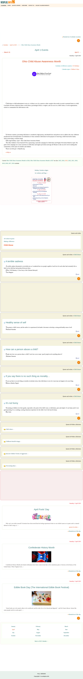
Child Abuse (77, 254)
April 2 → (78, 52)
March (66, 626)
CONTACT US (31, 5)
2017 (10, 163)
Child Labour (9, 429)
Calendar (5, 45)
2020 (76, 160)
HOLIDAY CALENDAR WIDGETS (42, 5)
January (13, 626)
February (38, 626)
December (66, 635)
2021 (73, 160)
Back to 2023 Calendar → (41, 641)
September (66, 632)
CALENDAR (3, 5)
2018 (6, 163)
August (38, 632)
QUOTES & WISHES (16, 5)
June (66, 629)
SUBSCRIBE (24, 5)
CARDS (9, 5)
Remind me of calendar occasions (71, 37)
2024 (63, 160)
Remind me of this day (74, 531)
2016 (13, 163)
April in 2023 (13, 45)
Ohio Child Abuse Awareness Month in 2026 (18, 160)
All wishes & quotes (9, 238)
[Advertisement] (41, 20)
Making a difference (9, 241)
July (13, 632)
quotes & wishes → (74, 527)
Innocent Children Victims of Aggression (16, 453)
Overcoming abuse (10, 466)
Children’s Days (75, 69)
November (38, 635)
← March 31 (6, 52)
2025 (60, 160)
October (13, 635)
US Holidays (76, 66)
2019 (3, 163)
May (38, 629)
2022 (69, 160)
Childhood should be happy (12, 441)
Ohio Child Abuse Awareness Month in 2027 (41, 160)
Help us (8, 152)
